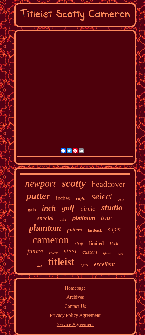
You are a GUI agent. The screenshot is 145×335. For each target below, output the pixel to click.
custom (89, 252)
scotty (74, 183)
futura (35, 251)
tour (107, 217)
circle (88, 208)
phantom (45, 228)
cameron (51, 240)
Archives (75, 297)
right (80, 198)
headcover (108, 184)
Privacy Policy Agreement (75, 315)
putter (38, 195)
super (114, 229)
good (107, 252)
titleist (61, 261)
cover (53, 252)
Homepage (75, 288)
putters (74, 230)
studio (112, 207)
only (63, 219)
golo (32, 209)
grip (84, 265)
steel (70, 251)
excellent (104, 264)
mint (39, 266)
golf (68, 207)
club (121, 199)
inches (63, 198)
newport (40, 183)
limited (96, 243)
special (45, 218)
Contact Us (75, 306)
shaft (79, 243)
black (114, 244)
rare (120, 253)
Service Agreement (75, 324)
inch (49, 208)
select (102, 196)
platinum (83, 218)
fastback (95, 230)
